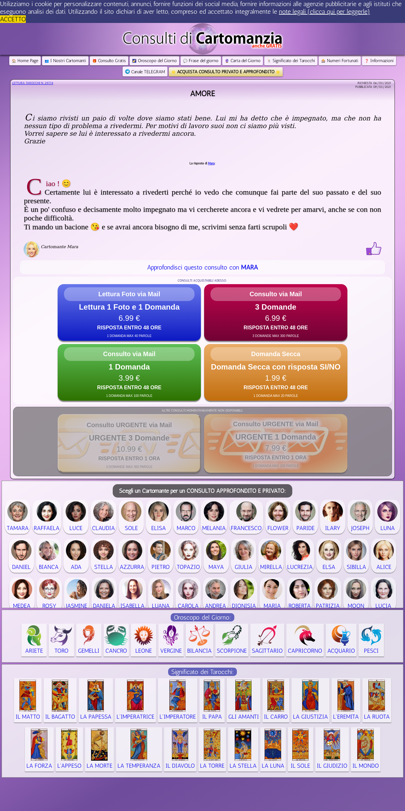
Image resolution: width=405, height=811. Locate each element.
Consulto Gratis (109, 60)
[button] (129, 312)
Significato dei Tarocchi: (202, 672)
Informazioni (379, 60)
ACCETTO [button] (13, 19)
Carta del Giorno (242, 60)
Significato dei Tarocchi (291, 60)
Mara (211, 163)
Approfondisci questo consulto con (202, 267)
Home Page (25, 60)
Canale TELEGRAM (145, 72)
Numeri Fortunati (339, 60)
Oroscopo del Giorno (154, 60)
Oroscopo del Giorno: (202, 617)
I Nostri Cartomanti (65, 60)
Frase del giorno (200, 60)
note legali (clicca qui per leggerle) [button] (324, 11)
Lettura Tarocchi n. (32, 83)
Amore (202, 93)
